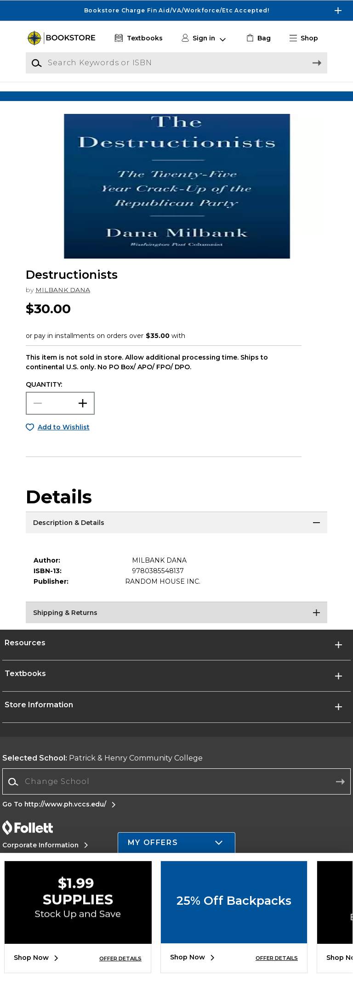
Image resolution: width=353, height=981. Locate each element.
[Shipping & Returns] (176, 624)
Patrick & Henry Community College (102, 768)
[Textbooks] (138, 38)
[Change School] (176, 792)
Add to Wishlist (64, 438)
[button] (307, 38)
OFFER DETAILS (120, 958)
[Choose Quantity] (60, 414)
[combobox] (176, 792)
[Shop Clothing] (63, 94)
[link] (258, 38)
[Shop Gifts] (289, 94)
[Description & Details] (176, 534)
